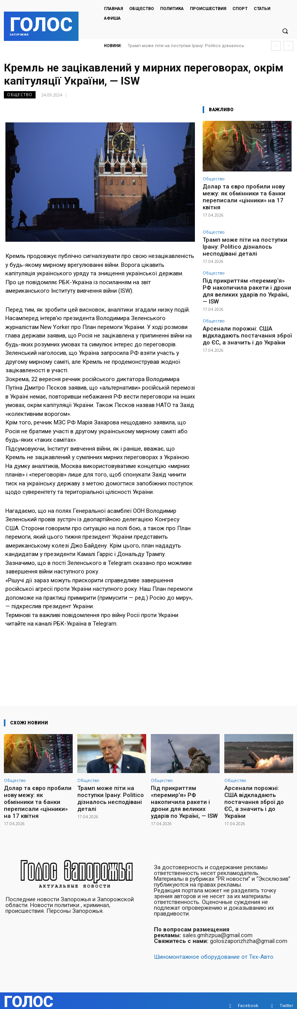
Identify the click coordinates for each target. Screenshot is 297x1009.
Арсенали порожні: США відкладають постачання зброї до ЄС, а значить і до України (244, 299)
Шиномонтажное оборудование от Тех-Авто (213, 946)
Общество (20, 94)
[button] (285, 31)
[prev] (276, 46)
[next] (288, 46)
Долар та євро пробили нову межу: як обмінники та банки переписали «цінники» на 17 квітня (245, 192)
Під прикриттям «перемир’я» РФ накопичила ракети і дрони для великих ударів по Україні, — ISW (246, 264)
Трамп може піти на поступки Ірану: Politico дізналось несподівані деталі (242, 232)
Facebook (248, 995)
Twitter (286, 995)
